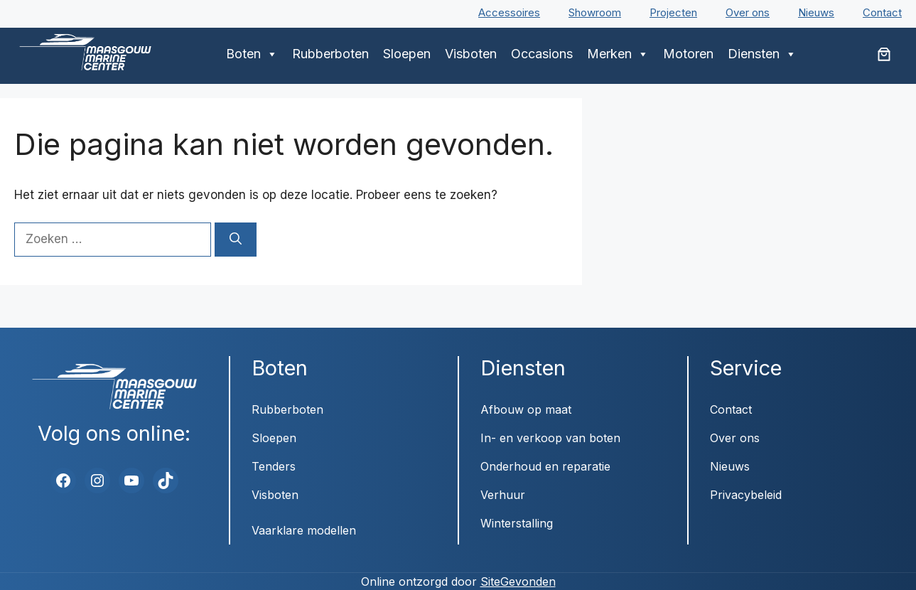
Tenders (274, 466)
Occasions (542, 53)
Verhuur (502, 495)
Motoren (688, 53)
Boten (252, 54)
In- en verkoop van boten (550, 438)
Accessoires (509, 12)
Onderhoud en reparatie (545, 466)
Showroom (595, 12)
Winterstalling (516, 523)
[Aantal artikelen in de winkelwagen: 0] (884, 54)
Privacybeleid (746, 495)
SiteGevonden (518, 581)
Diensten (762, 54)
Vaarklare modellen (304, 530)
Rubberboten (330, 53)
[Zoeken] (236, 239)
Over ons (748, 12)
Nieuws (816, 12)
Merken (618, 54)
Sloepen (407, 53)
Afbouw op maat (525, 409)
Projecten (673, 12)
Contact (882, 12)
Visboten (471, 53)
